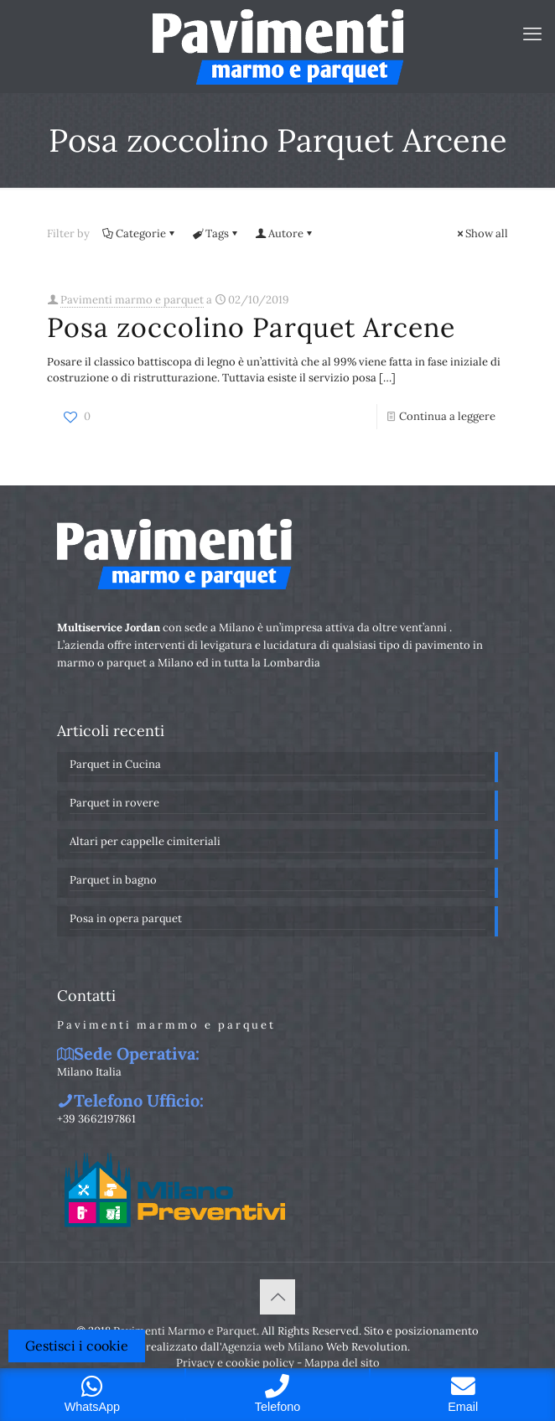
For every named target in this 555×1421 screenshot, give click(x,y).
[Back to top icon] (277, 1297)
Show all (481, 233)
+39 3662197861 (96, 1119)
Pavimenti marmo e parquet (132, 300)
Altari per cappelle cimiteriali (145, 841)
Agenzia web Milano (272, 1347)
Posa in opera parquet (126, 918)
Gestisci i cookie (76, 1345)
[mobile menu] (532, 33)
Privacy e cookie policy (235, 1363)
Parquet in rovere (114, 803)
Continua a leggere (447, 416)
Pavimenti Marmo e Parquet (185, 1331)
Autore (284, 233)
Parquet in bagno (113, 880)
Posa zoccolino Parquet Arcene (251, 327)
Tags (216, 233)
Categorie (139, 233)
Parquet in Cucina (115, 764)
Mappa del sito (342, 1363)
